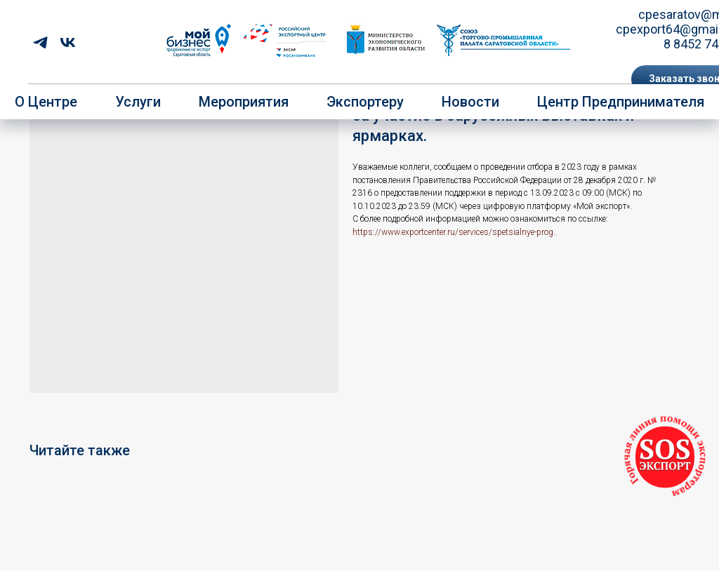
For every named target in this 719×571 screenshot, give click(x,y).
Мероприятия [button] (244, 101)
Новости (470, 101)
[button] (664, 457)
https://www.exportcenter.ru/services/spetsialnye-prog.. (455, 232)
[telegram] (40, 42)
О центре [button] (46, 101)
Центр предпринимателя (620, 101)
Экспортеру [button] (365, 101)
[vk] (68, 42)
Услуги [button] (138, 101)
